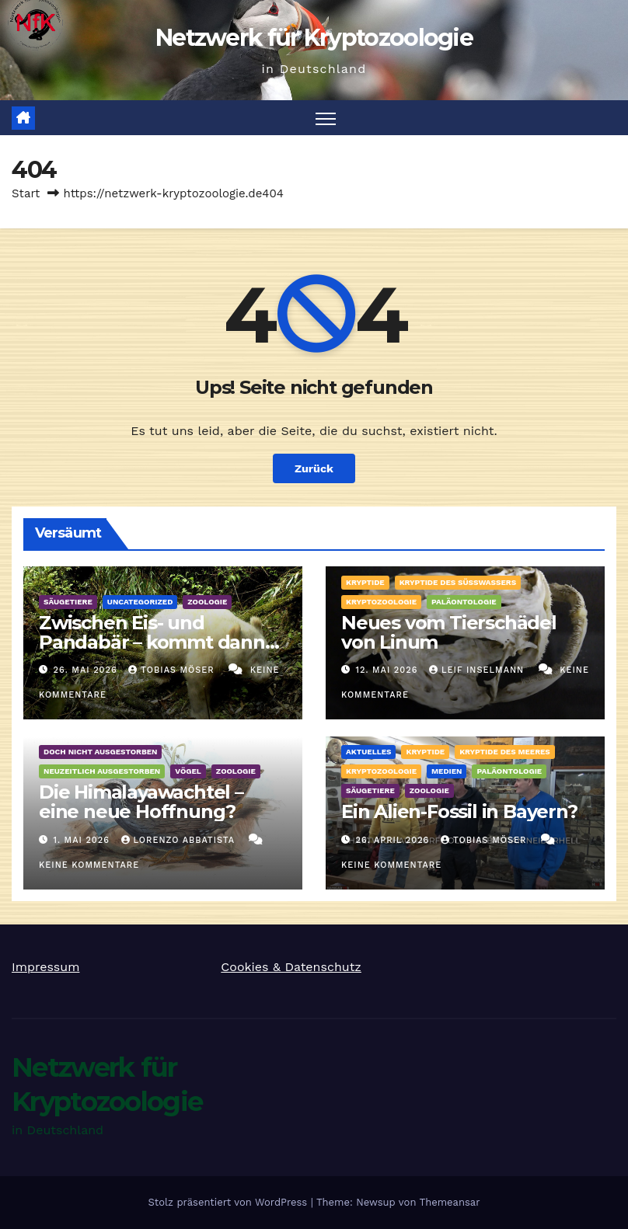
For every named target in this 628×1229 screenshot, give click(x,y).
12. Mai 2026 (388, 670)
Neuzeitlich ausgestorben (102, 771)
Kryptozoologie (381, 601)
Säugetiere (68, 601)
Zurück (314, 468)
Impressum (45, 966)
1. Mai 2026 (83, 840)
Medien (446, 771)
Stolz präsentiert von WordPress (229, 1202)
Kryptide (365, 582)
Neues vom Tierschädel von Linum (448, 632)
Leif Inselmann (478, 670)
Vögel (188, 771)
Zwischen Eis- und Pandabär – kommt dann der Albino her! (152, 642)
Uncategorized (140, 601)
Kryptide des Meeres (504, 751)
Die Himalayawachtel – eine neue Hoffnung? (141, 802)
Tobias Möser (173, 670)
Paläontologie (464, 601)
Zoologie (207, 601)
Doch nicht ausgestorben (100, 751)
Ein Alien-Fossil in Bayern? (459, 811)
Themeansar (450, 1202)
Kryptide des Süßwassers (457, 582)
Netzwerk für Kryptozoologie (314, 37)
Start (26, 193)
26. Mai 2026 (87, 670)
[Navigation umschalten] (326, 118)
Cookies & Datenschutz (291, 966)
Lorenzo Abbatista (180, 840)
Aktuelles (368, 751)
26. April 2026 (394, 840)
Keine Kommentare (89, 865)
